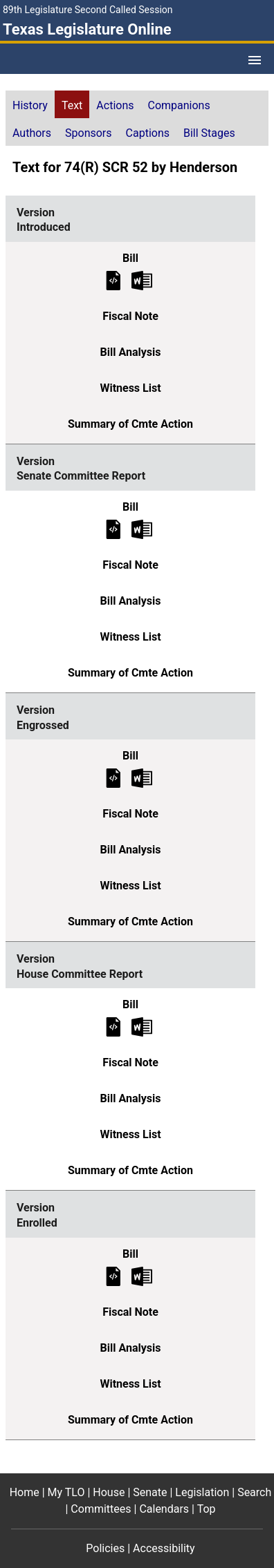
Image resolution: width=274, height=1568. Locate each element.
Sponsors (88, 133)
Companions (179, 105)
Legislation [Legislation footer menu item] (202, 1492)
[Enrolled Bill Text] (113, 1275)
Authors (31, 133)
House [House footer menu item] (109, 1492)
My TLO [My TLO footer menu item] (66, 1492)
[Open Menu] (254, 60)
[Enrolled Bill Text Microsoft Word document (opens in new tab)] (141, 1275)
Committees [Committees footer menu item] (101, 1508)
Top (206, 1508)
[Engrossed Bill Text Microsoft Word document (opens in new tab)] (141, 777)
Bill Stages (209, 133)
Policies (105, 1548)
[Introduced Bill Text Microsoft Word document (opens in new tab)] (141, 279)
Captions (148, 133)
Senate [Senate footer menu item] (150, 1492)
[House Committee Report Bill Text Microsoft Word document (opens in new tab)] (141, 1026)
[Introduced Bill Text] (113, 279)
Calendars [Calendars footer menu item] (164, 1508)
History (30, 105)
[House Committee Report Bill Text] (113, 1026)
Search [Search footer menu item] (254, 1492)
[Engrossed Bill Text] (113, 777)
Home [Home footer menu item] (24, 1492)
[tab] (30, 104)
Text (72, 105)
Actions (115, 105)
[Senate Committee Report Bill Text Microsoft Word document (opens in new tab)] (141, 528)
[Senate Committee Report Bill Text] (113, 528)
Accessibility (164, 1548)
